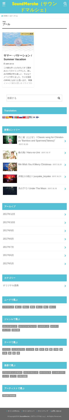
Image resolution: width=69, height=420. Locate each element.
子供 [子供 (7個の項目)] (56, 349)
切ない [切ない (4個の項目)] (25, 307)
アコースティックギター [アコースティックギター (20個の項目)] (12, 372)
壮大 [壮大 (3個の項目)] (41, 349)
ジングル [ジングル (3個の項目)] (30, 349)
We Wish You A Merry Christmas (32, 165)
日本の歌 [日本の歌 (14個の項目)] (15, 330)
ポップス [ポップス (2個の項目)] (6, 330)
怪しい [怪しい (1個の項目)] (39, 307)
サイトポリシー (29, 411)
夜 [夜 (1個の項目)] (51, 349)
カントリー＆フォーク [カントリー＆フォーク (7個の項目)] (27, 326)
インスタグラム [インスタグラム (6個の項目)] (18, 349)
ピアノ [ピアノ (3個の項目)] (13, 376)
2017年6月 (8, 255)
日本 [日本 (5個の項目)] (4, 353)
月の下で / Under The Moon (30, 189)
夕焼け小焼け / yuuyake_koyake (32, 177)
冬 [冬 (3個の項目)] (37, 349)
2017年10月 (9, 222)
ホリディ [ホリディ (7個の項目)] (54, 326)
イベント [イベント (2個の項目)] (6, 349)
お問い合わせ (56, 411)
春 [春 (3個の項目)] (10, 353)
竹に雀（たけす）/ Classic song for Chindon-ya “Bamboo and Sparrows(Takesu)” (33, 141)
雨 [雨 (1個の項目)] (18, 353)
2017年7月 (8, 247)
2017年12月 (9, 214)
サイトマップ (43, 411)
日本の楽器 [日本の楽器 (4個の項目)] (22, 376)
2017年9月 (8, 230)
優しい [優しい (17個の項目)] (18, 307)
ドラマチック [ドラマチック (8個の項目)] (8, 307)
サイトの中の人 (14, 411)
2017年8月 (8, 238)
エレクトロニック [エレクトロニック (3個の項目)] (10, 326)
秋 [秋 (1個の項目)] (14, 353)
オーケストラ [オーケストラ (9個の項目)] (45, 372)
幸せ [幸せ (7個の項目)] (32, 307)
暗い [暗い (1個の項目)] (46, 307)
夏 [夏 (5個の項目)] (47, 349)
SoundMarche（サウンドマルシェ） (34, 6)
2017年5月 (8, 263)
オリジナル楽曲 (11, 285)
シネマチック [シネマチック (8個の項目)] (43, 326)
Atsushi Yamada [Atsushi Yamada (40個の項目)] (9, 396)
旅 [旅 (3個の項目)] (61, 349)
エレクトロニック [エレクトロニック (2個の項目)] (31, 372)
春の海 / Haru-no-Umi (27, 153)
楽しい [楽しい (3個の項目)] (52, 307)
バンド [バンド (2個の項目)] (5, 376)
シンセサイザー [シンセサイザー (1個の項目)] (59, 372)
